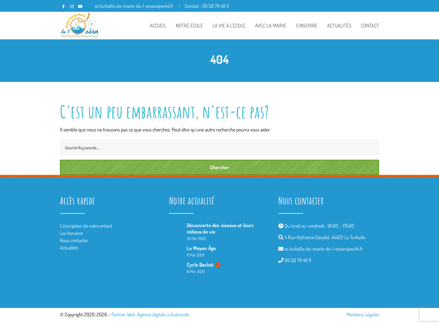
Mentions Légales (363, 314)
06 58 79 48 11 (297, 260)
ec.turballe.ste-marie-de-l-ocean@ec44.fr (323, 249)
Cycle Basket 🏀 (204, 265)
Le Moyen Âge (201, 248)
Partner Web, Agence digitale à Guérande (150, 314)
